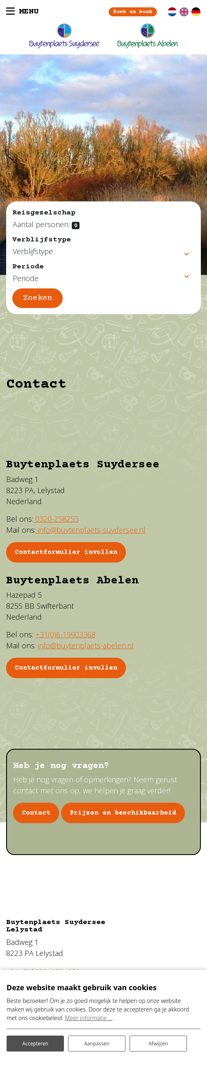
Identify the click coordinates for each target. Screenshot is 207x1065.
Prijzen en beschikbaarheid (123, 813)
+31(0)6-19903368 (65, 634)
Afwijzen (158, 1043)
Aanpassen (96, 1043)
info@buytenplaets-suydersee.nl (91, 530)
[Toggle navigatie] (22, 12)
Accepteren (35, 1043)
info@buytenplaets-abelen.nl (86, 645)
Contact (36, 813)
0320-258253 (56, 519)
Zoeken (37, 298)
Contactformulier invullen (66, 668)
